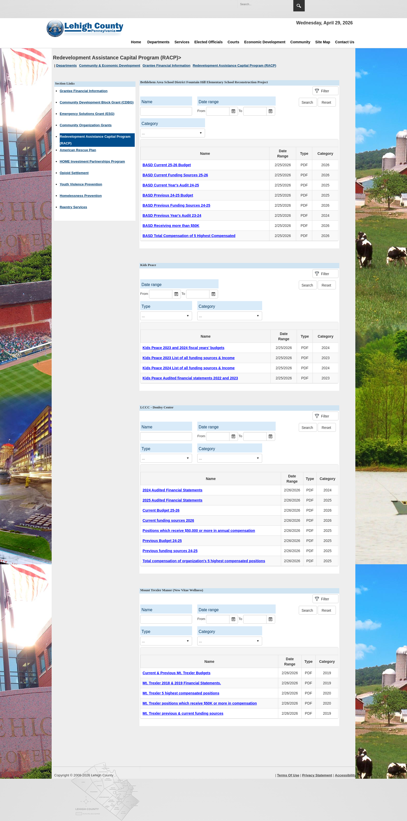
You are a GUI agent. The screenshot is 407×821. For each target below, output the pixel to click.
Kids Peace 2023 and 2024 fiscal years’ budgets (183, 348)
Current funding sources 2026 (168, 520)
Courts (233, 42)
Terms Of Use (288, 775)
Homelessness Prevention (81, 196)
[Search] (260, 4)
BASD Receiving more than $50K (171, 226)
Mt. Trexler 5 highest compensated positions (181, 693)
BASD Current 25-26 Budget (167, 165)
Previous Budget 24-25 (162, 541)
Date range (209, 102)
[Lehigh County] (85, 28)
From (201, 111)
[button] (278, 4)
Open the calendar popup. (233, 111)
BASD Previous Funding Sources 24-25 (176, 205)
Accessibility (345, 775)
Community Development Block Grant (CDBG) (97, 102)
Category (149, 123)
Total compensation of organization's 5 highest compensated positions (204, 561)
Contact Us (344, 42)
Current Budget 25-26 (161, 510)
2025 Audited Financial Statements (172, 500)
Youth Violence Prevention (81, 184)
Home (136, 42)
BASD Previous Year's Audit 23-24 (172, 215)
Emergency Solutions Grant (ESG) (87, 114)
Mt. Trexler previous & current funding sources (183, 713)
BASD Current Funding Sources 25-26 (175, 175)
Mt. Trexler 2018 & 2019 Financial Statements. (182, 683)
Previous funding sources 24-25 (170, 551)
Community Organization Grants (86, 125)
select (200, 133)
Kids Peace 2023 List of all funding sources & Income (189, 358)
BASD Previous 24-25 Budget (168, 195)
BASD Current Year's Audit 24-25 (171, 185)
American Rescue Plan (78, 150)
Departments (158, 42)
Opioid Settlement (74, 173)
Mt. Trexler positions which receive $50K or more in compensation (200, 703)
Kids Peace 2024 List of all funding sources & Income (189, 368)
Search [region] (299, 5)
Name (146, 102)
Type (304, 153)
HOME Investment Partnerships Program (92, 161)
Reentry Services (73, 207)
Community (300, 42)
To (240, 111)
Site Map (322, 42)
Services (181, 42)
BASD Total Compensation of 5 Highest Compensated (189, 236)
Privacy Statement (317, 775)
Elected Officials (208, 42)
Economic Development (265, 42)
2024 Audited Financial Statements (172, 490)
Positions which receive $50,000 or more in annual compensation (199, 530)
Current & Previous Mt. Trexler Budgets (176, 673)
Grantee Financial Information (83, 91)
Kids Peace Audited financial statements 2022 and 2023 (190, 378)
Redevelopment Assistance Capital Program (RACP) (95, 140)
